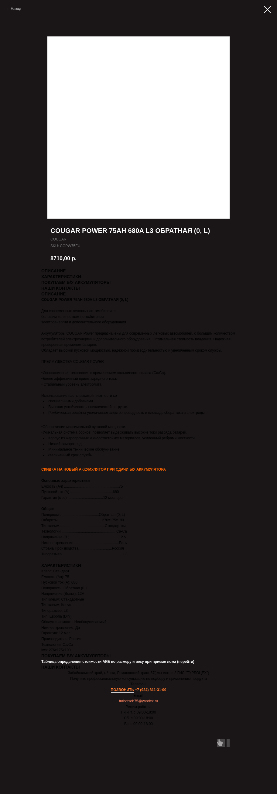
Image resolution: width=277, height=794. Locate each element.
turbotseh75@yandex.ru (138, 701)
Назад (16, 9)
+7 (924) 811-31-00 (150, 690)
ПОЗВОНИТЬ (122, 690)
